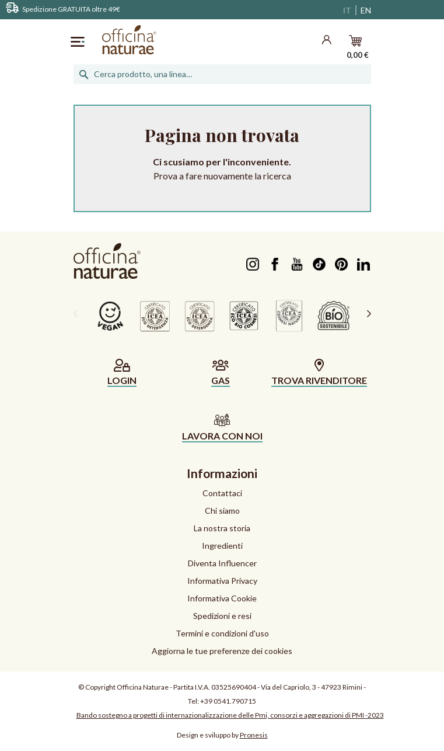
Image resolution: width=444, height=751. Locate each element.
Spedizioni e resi (222, 616)
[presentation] (76, 313)
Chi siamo (222, 510)
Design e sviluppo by (222, 735)
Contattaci (222, 493)
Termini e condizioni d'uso (222, 633)
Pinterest (341, 264)
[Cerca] (222, 74)
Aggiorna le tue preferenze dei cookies (222, 651)
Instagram (253, 264)
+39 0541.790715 (228, 701)
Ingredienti (222, 546)
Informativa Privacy (222, 581)
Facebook (275, 264)
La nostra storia (222, 528)
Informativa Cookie (222, 598)
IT (347, 10)
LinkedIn (363, 264)
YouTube (297, 264)
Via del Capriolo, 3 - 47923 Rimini (311, 687)
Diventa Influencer (222, 563)
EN (366, 10)
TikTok (319, 264)
